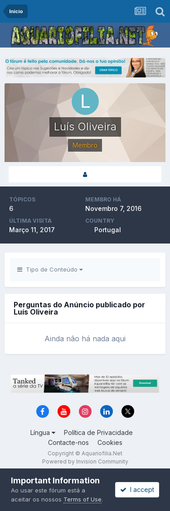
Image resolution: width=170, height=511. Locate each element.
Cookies (109, 442)
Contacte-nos (68, 442)
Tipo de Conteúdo (50, 269)
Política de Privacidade (98, 432)
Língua (42, 432)
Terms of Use (82, 499)
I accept (137, 489)
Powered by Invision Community (85, 461)
